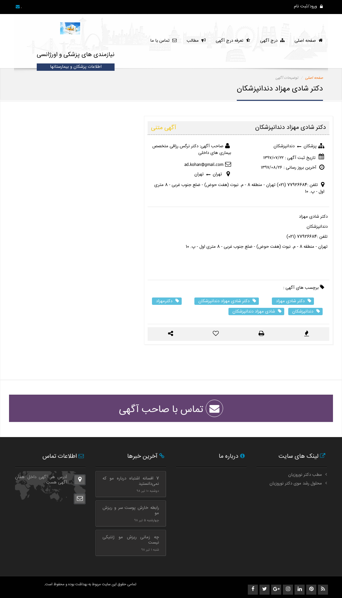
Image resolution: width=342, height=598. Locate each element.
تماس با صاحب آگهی (171, 410)
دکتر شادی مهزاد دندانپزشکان (227, 301)
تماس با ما (163, 40)
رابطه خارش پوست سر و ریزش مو (131, 510)
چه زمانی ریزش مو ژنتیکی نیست (131, 540)
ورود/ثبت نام (308, 6)
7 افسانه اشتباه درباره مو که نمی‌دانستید (131, 481)
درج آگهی (272, 40)
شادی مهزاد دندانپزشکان (257, 311)
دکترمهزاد (167, 301)
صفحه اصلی (309, 40)
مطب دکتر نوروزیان (305, 474)
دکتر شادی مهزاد (293, 301)
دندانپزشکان (306, 311)
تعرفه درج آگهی (233, 40)
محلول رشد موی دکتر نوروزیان (296, 483)
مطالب (196, 40)
